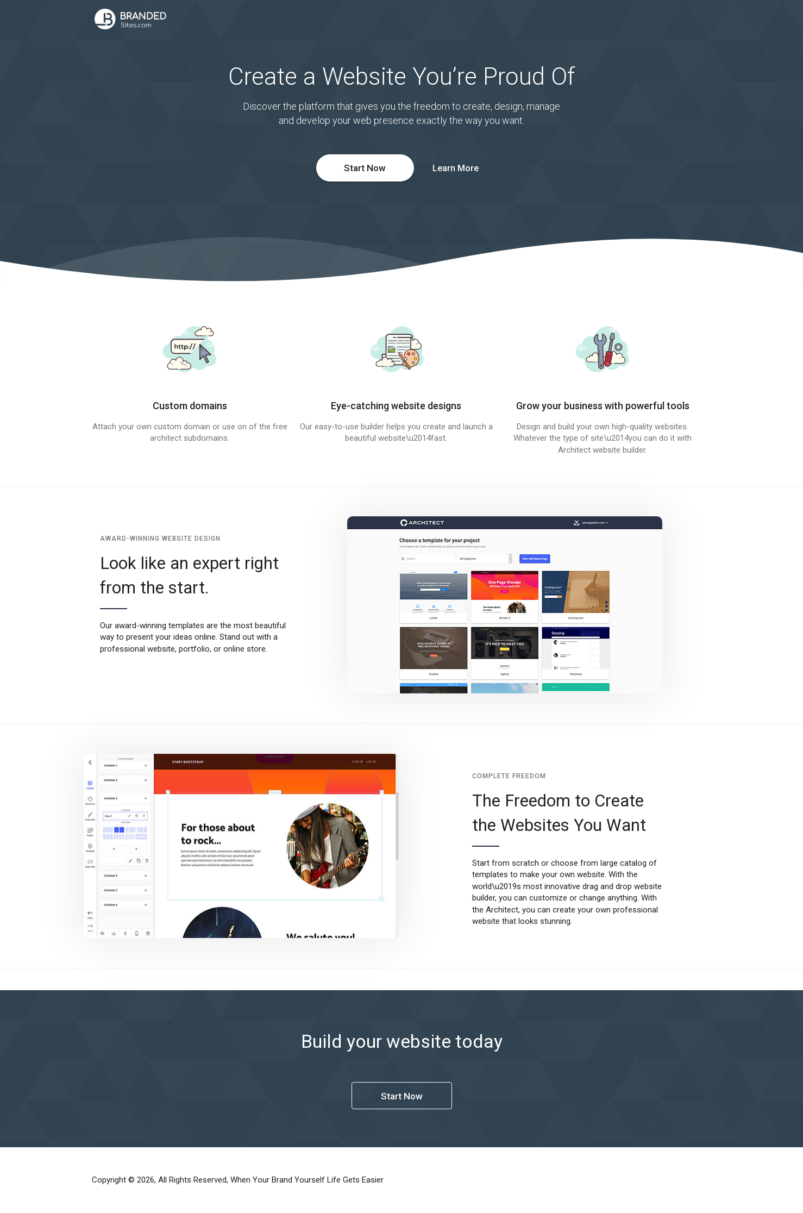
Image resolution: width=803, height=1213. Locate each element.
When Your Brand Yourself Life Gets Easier (307, 1180)
